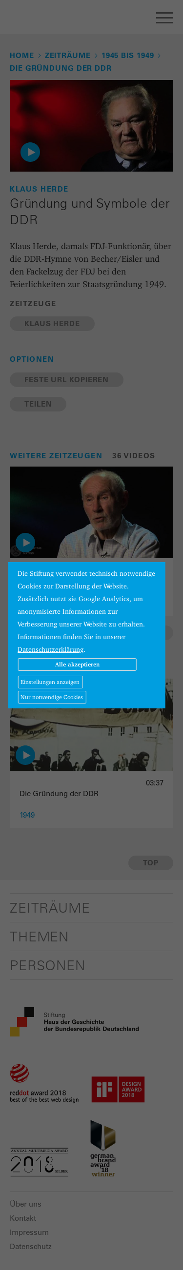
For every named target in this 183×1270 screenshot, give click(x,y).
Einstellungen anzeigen (50, 681)
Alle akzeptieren (77, 664)
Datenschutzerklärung (50, 649)
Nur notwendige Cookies (51, 697)
